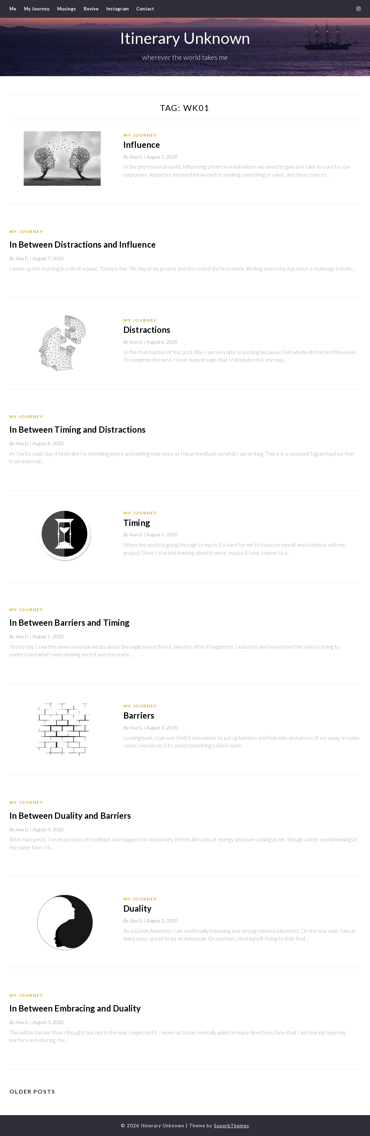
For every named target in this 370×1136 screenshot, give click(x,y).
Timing (136, 522)
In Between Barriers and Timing (69, 622)
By (134, 156)
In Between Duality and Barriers (69, 815)
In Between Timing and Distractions (77, 429)
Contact (145, 8)
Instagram (117, 8)
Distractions (146, 330)
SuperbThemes (231, 1125)
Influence (141, 144)
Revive (91, 8)
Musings (66, 8)
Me (12, 8)
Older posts (32, 1091)
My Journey (36, 8)
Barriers (138, 715)
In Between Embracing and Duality (74, 1008)
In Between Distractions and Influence (81, 244)
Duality (137, 908)
